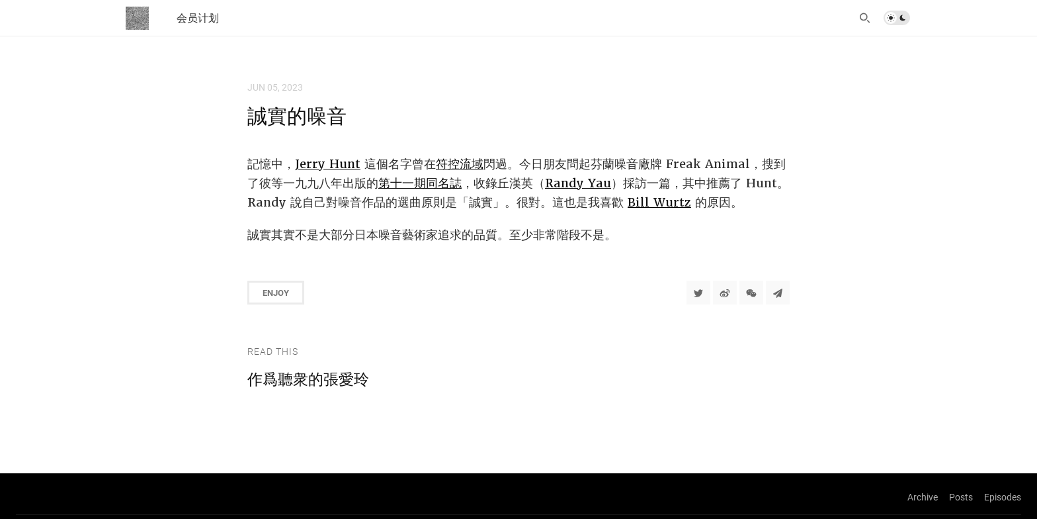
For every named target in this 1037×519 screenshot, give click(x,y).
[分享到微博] (725, 293)
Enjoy (276, 293)
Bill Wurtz (659, 202)
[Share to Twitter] (698, 293)
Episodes (1002, 497)
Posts (961, 497)
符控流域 (459, 163)
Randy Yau (578, 183)
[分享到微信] (751, 293)
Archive (922, 497)
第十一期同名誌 (420, 183)
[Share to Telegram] (778, 293)
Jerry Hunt (327, 163)
